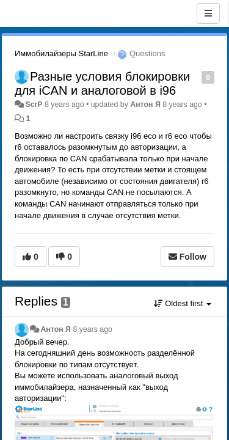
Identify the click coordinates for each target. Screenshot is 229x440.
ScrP (33, 104)
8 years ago (92, 329)
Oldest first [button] (182, 303)
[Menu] (208, 13)
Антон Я (145, 104)
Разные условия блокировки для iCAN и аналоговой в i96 (102, 83)
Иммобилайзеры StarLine (61, 53)
